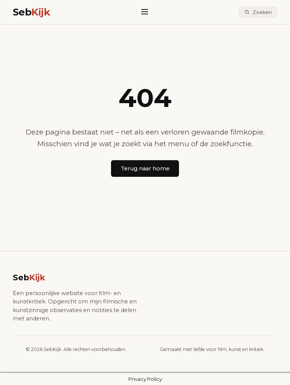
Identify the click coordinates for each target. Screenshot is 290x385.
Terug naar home (145, 168)
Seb (31, 12)
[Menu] (144, 12)
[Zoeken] (258, 12)
